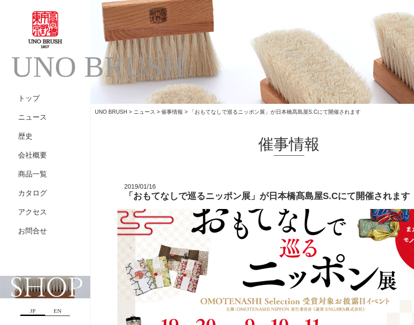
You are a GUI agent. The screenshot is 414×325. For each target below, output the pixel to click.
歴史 (25, 136)
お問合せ (32, 231)
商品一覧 (32, 174)
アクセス (32, 212)
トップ (29, 98)
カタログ (32, 193)
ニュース (32, 117)
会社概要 (32, 155)
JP (32, 310)
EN (57, 310)
